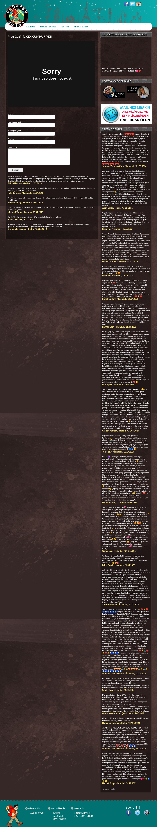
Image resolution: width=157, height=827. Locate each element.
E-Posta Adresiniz (14, 122)
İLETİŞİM (56, 813)
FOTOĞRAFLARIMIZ (83, 813)
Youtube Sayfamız (48, 27)
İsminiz (10, 114)
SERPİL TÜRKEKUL (59, 819)
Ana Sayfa (30, 27)
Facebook (65, 27)
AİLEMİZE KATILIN (36, 813)
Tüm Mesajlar (109, 789)
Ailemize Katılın (81, 27)
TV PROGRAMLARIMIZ (84, 816)
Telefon (11, 139)
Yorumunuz (12, 147)
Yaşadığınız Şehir (14, 130)
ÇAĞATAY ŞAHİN (59, 816)
